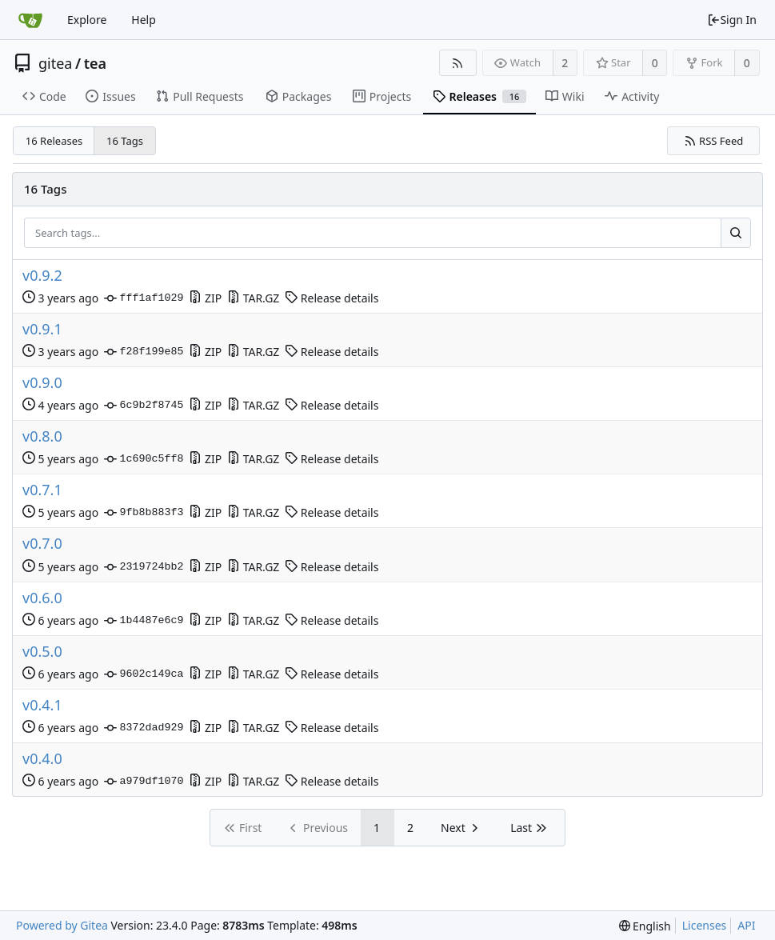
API (746, 925)
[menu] (645, 926)
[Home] (30, 20)
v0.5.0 (42, 651)
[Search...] (736, 233)
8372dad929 (143, 728)
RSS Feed (714, 141)
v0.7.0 (42, 543)
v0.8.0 (42, 436)
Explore (86, 19)
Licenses (704, 925)
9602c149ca (143, 674)
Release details (331, 298)
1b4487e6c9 (143, 620)
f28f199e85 (143, 352)
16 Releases (54, 141)
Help (143, 19)
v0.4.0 (42, 759)
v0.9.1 (42, 329)
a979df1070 (143, 781)
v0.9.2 (42, 275)
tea (95, 63)
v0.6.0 (42, 598)
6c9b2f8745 (143, 405)
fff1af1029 (143, 298)
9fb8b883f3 (143, 512)
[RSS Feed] (458, 63)
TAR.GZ (253, 298)
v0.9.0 (42, 383)
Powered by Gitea (62, 925)
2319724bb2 (143, 567)
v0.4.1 (42, 705)
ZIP (205, 298)
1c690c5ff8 (143, 459)
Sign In (732, 19)
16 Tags (124, 141)
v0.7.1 (42, 490)
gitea (55, 63)
